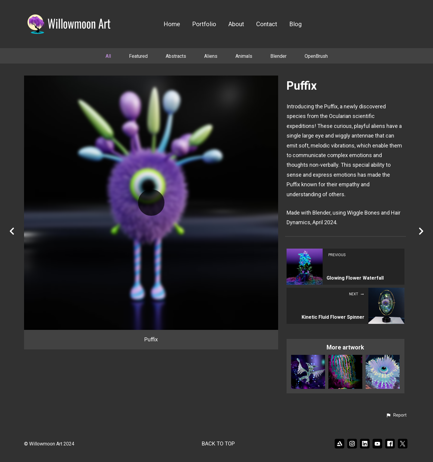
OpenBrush (316, 56)
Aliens (210, 56)
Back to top (218, 443)
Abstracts (176, 56)
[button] (396, 415)
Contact (266, 24)
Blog (295, 24)
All (108, 56)
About (236, 24)
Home (172, 24)
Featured (138, 56)
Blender (278, 56)
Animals (243, 56)
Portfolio (204, 24)
